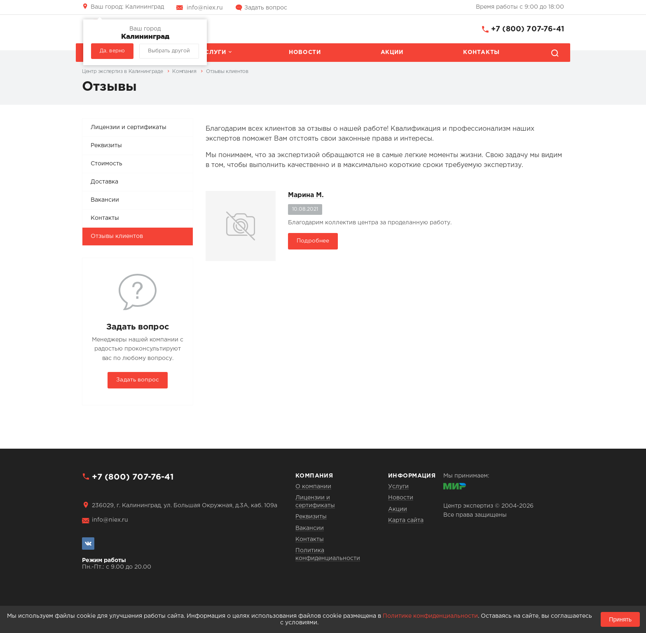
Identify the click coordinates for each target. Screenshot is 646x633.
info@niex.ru (205, 7)
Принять (620, 619)
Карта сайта (406, 520)
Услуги (213, 52)
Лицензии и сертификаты (128, 127)
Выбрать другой (169, 51)
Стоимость (106, 163)
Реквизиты (106, 145)
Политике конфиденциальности (430, 616)
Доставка (104, 181)
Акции (392, 52)
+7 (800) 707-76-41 (527, 29)
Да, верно (112, 51)
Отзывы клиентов (117, 236)
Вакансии (105, 200)
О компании (313, 486)
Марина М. (306, 195)
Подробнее (313, 240)
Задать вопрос (265, 7)
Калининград (127, 7)
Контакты (481, 52)
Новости (305, 52)
